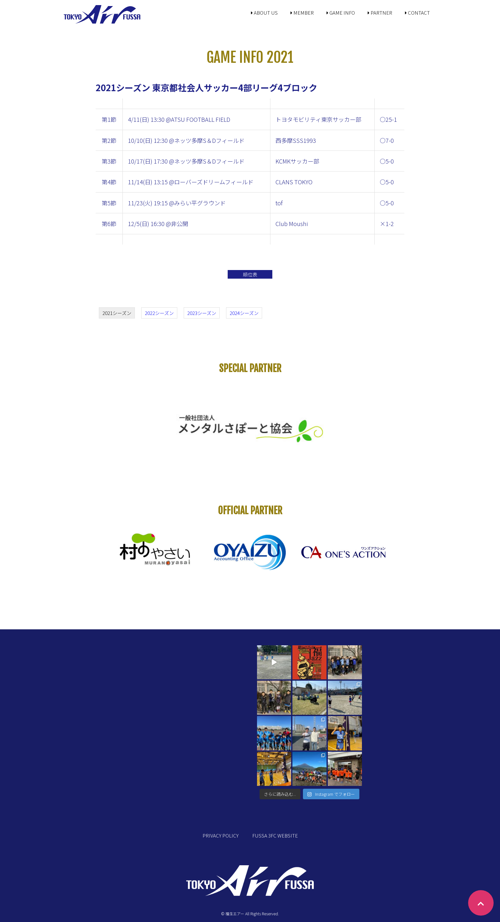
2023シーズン (201, 313)
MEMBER (302, 12)
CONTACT (417, 12)
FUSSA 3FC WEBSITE (275, 835)
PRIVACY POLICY (220, 835)
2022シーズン (159, 313)
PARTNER (380, 12)
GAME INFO (341, 12)
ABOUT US (264, 12)
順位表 (250, 274)
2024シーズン (244, 313)
